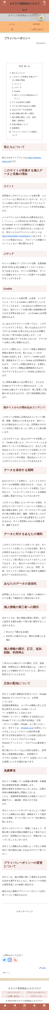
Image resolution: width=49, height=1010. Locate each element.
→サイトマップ (12, 992)
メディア (18, 87)
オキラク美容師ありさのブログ (24, 6)
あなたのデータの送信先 (22, 110)
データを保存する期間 (21, 102)
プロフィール (36, 996)
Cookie (17, 91)
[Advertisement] (24, 52)
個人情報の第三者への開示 (23, 113)
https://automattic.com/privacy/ (16, 236)
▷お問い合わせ (12, 996)
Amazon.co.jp (27, 728)
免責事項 (15, 128)
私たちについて (18, 73)
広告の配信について (20, 124)
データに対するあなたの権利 (24, 106)
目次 (21, 66)
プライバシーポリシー (36, 992)
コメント (18, 84)
